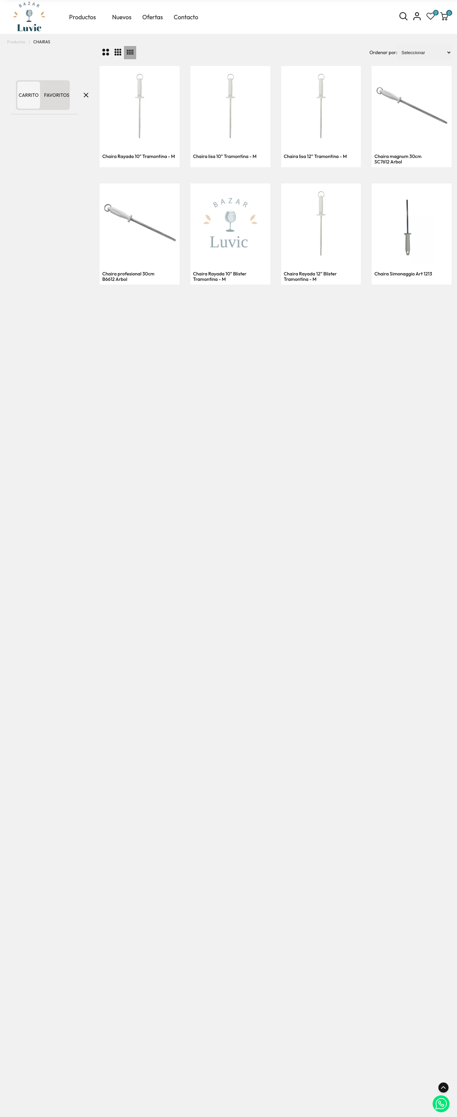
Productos (82, 17)
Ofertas (152, 17)
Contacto (186, 17)
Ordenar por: (383, 52)
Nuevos (121, 17)
